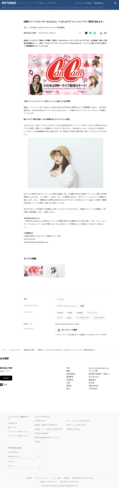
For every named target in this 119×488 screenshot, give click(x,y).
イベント (60, 299)
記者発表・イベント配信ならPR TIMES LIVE (48, 429)
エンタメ (38, 7)
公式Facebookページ (14, 452)
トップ (3, 350)
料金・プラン (12, 427)
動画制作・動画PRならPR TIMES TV (46, 425)
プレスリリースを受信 (83, 3)
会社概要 (29, 478)
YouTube (80, 313)
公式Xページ (12, 461)
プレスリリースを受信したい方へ (18, 432)
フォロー (6, 378)
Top (3, 7)
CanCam (60, 313)
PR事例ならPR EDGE (73, 429)
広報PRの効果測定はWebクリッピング (47, 437)
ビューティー (49, 7)
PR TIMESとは (12, 423)
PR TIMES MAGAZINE (41, 433)
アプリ (30, 7)
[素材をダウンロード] (101, 33)
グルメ (93, 7)
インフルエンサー (83, 318)
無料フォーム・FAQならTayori (76, 425)
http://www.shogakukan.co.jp (99, 368)
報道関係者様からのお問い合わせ (82, 478)
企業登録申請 (98, 3)
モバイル (22, 7)
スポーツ (101, 7)
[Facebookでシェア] (90, 33)
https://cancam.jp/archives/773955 (67, 324)
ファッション (61, 7)
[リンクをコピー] (105, 33)
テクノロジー (12, 7)
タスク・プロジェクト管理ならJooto (78, 421)
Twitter (69, 313)
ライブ (59, 318)
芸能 (82, 306)
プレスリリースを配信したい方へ (18, 436)
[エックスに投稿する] (86, 33)
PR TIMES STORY (40, 421)
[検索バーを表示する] (115, 3)
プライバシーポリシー (41, 478)
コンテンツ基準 (56, 478)
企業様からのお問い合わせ (48, 482)
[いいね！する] (80, 33)
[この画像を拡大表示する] (34, 271)
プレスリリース (15, 350)
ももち (69, 318)
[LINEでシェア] (94, 33)
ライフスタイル (73, 7)
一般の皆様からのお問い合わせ (69, 482)
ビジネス (85, 7)
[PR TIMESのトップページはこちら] (29, 3)
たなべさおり (99, 318)
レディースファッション (66, 306)
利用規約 (66, 478)
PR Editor (38, 442)
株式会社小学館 (29, 350)
